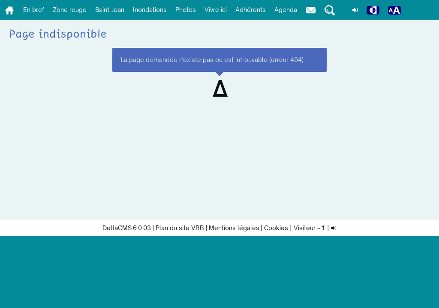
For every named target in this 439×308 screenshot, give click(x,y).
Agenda (285, 9)
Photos (185, 9)
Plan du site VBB (180, 227)
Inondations (150, 9)
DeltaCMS (117, 227)
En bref (33, 9)
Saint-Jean (109, 9)
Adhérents (250, 9)
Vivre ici (215, 9)
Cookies (276, 227)
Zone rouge (70, 9)
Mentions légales (234, 227)
